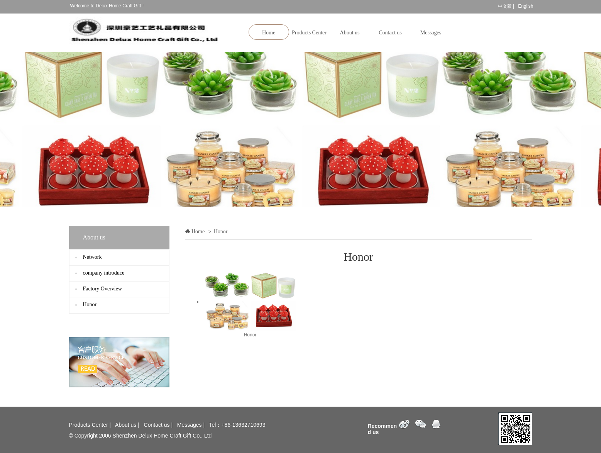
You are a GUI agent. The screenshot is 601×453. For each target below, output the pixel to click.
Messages (430, 33)
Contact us (390, 33)
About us (350, 33)
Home (268, 33)
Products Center (309, 33)
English (525, 6)
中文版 (505, 6)
